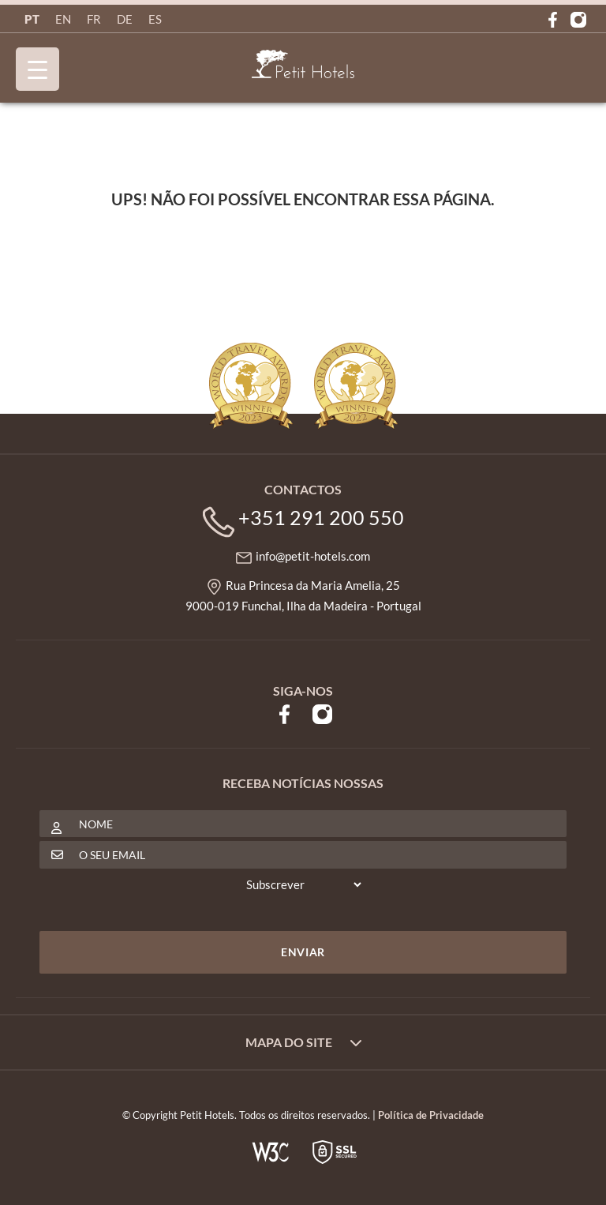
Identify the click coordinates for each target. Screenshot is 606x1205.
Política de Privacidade (431, 1115)
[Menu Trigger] (37, 69)
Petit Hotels (303, 64)
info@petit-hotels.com (313, 556)
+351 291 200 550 (321, 517)
